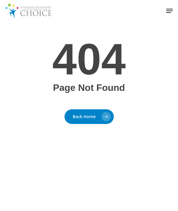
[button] (169, 11)
